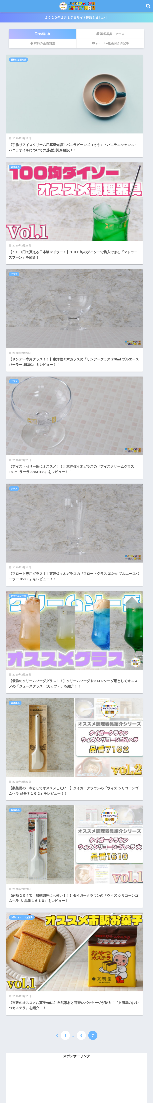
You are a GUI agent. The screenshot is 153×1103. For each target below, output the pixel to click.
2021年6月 (21, 959)
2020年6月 (21, 1021)
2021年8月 (21, 941)
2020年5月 (21, 1030)
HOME (76, 1086)
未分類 (15, 902)
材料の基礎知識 (20, 59)
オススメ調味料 (21, 849)
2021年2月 (21, 977)
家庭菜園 (16, 822)
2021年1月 (21, 986)
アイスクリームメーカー (28, 778)
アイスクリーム (21, 813)
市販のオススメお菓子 (24, 361)
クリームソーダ (90, 210)
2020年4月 (21, 1039)
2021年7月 (21, 950)
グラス (16, 135)
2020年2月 (21, 1057)
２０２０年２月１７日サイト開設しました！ (76, 17)
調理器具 (87, 59)
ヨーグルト (18, 840)
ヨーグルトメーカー (25, 831)
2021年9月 (21, 933)
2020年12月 (22, 995)
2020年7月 (21, 1013)
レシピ (15, 804)
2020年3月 (21, 1048)
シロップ (16, 769)
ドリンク (16, 795)
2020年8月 (21, 1004)
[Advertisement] (76, 527)
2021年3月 (21, 968)
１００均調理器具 (23, 875)
